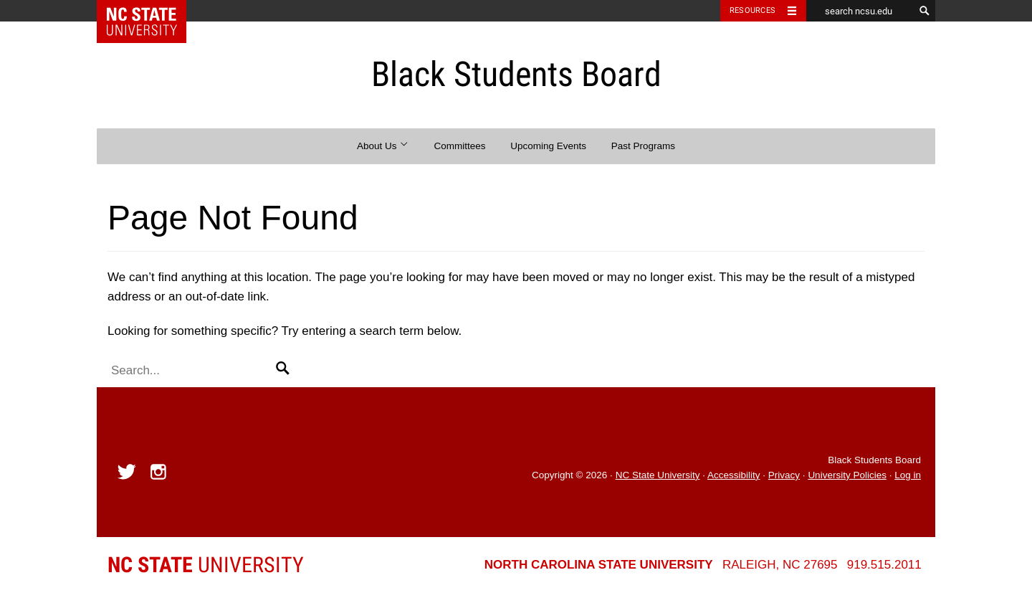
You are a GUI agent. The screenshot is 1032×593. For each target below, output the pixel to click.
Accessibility (733, 475)
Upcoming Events (548, 146)
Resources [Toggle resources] (752, 10)
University (206, 564)
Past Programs (643, 146)
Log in (907, 475)
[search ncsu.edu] (860, 11)
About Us (383, 146)
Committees (459, 146)
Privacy (784, 475)
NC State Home (151, 10)
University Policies (847, 475)
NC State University (658, 475)
